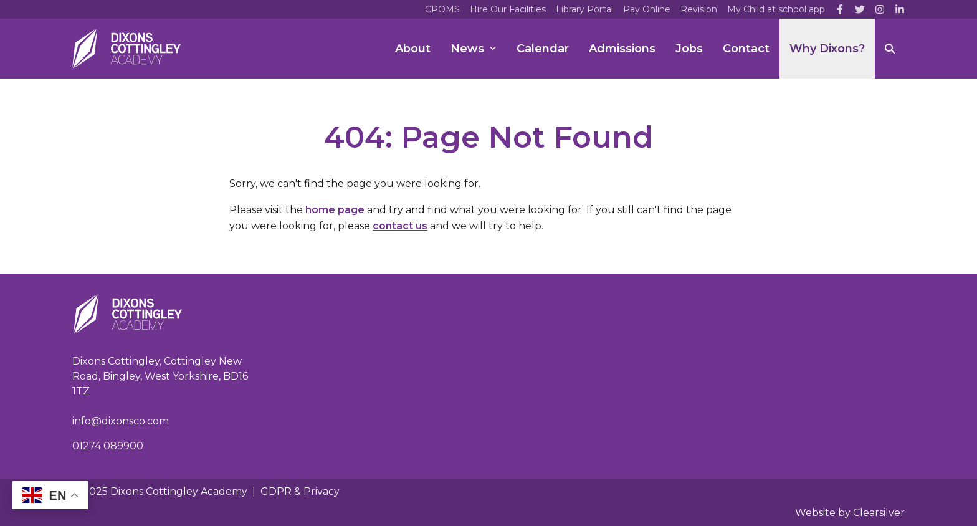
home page (335, 210)
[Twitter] (860, 9)
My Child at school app (776, 9)
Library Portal (584, 9)
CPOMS (442, 9)
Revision (698, 9)
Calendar (543, 48)
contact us (400, 226)
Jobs (689, 48)
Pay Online (646, 9)
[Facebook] (840, 9)
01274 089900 (107, 446)
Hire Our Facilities (508, 9)
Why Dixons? (827, 48)
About (413, 48)
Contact (746, 48)
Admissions (622, 48)
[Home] (126, 49)
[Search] (890, 49)
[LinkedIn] (900, 9)
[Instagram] (880, 9)
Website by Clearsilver (850, 513)
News (473, 48)
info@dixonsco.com (120, 421)
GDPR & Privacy (300, 491)
